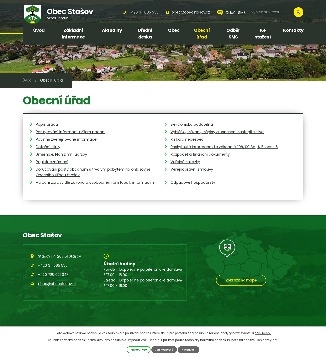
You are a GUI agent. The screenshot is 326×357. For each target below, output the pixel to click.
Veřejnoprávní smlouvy (191, 169)
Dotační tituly (48, 146)
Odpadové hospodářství (193, 182)
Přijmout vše (137, 349)
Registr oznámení (52, 161)
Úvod (39, 30)
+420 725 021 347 (53, 274)
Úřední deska (145, 33)
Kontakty (293, 30)
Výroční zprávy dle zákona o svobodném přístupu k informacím (95, 182)
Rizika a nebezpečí (187, 139)
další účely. (263, 333)
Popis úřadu (47, 124)
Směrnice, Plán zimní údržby (61, 154)
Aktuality (112, 30)
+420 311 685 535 (53, 265)
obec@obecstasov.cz (57, 283)
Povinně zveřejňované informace (66, 139)
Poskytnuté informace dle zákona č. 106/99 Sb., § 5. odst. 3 (224, 146)
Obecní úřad (202, 33)
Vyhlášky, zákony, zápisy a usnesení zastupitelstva (217, 131)
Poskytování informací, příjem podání (70, 131)
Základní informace (73, 33)
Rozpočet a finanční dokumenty (200, 154)
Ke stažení (263, 33)
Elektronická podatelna (191, 124)
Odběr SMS (235, 12)
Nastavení (189, 349)
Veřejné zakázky (185, 161)
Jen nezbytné (164, 349)
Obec (173, 30)
